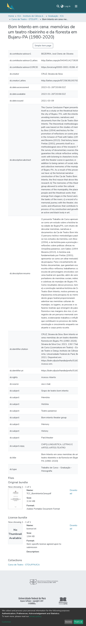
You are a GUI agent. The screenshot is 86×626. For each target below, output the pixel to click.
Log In (67, 6)
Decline (68, 622)
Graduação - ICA (56, 16)
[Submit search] (58, 6)
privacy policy (35, 616)
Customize (6, 622)
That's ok (78, 622)
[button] (62, 6)
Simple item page (43, 45)
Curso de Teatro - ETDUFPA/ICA (25, 19)
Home (11, 16)
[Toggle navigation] (76, 6)
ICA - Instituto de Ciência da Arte (31, 16)
